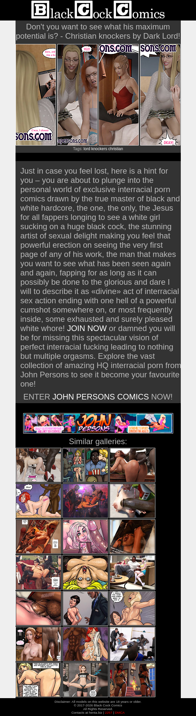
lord (87, 149)
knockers (99, 149)
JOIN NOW (87, 328)
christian (115, 149)
